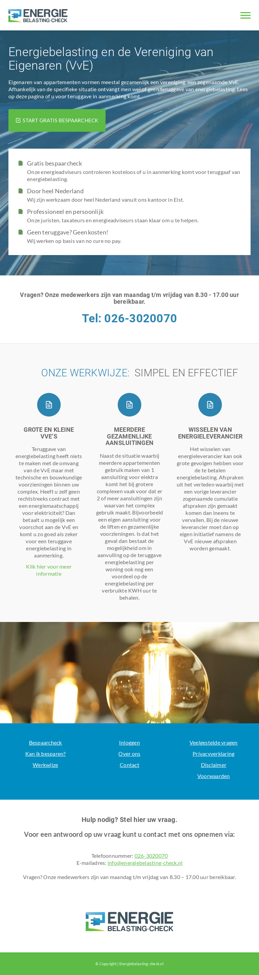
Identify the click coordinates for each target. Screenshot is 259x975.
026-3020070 (151, 855)
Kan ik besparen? (45, 753)
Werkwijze (45, 764)
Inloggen (129, 742)
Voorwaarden (213, 776)
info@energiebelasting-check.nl (145, 862)
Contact (129, 764)
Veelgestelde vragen (214, 742)
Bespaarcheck (45, 742)
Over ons (129, 753)
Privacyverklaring (213, 753)
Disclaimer (214, 764)
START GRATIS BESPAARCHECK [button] (57, 120)
